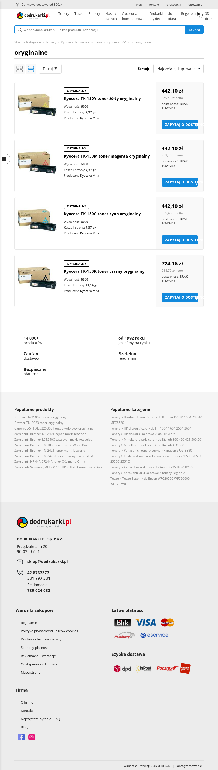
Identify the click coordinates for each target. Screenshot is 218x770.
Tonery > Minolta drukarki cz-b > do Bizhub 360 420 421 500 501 (156, 438)
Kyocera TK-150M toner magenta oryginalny (107, 155)
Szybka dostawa (128, 653)
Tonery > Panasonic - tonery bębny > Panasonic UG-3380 (151, 449)
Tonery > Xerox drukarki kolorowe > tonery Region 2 (147, 471)
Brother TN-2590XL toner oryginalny (40, 416)
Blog (24, 726)
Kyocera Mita (89, 117)
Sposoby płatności (35, 646)
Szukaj (194, 28)
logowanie (195, 4)
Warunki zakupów (34, 609)
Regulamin (29, 621)
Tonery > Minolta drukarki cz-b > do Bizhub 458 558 (147, 444)
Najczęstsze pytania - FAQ (40, 718)
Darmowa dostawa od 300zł (39, 5)
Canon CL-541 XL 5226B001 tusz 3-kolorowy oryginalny (53, 427)
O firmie (27, 701)
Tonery (63, 15)
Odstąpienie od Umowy (39, 663)
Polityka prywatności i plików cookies (49, 630)
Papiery (94, 15)
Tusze (78, 15)
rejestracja (173, 4)
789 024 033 (38, 589)
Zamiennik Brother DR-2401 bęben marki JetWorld (50, 433)
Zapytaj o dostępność (181, 123)
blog (139, 4)
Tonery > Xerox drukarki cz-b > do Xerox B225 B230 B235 (151, 466)
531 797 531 (38, 577)
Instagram (31, 736)
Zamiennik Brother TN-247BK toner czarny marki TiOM (53, 455)
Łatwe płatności (128, 609)
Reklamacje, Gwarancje (38, 654)
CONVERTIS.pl (161, 764)
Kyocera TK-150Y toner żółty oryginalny (102, 97)
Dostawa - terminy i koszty (41, 638)
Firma (22, 689)
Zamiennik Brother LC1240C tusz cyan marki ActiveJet (53, 438)
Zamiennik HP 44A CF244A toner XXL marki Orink (49, 460)
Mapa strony (30, 671)
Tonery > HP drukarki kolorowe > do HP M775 (143, 433)
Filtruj (50, 67)
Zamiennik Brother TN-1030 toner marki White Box (50, 444)
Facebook (21, 736)
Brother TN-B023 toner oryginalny (38, 421)
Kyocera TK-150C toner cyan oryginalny (102, 212)
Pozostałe (142, 15)
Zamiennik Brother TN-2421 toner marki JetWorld (49, 449)
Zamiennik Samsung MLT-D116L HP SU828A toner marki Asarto (60, 466)
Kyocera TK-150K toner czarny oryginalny (104, 270)
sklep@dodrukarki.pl (47, 560)
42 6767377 (38, 571)
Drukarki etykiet (117, 15)
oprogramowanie (190, 764)
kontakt (153, 4)
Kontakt (27, 709)
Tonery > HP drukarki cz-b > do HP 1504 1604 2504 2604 (151, 427)
